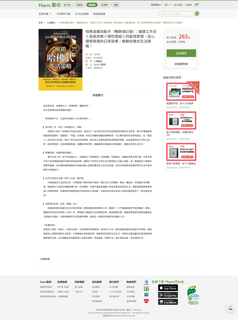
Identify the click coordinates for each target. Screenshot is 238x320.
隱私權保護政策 (47, 291)
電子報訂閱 (114, 296)
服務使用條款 (46, 286)
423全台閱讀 (82, 14)
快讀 (116, 4)
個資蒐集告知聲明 (48, 296)
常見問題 (96, 296)
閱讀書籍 (155, 4)
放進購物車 (181, 64)
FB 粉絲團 (113, 286)
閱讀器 (92, 4)
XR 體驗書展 (62, 296)
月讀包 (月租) (63, 291)
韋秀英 (97, 54)
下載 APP (79, 291)
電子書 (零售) (63, 286)
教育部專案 (131, 301)
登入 (167, 4)
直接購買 (181, 53)
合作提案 (130, 291)
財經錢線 (98, 57)
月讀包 (79, 4)
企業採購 (130, 296)
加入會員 (178, 4)
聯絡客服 (130, 286)
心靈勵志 (51, 22)
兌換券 (188, 4)
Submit (196, 13)
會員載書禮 (99, 14)
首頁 (41, 22)
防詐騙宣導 (97, 301)
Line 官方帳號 (115, 291)
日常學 (104, 4)
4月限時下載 (63, 14)
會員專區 (96, 286)
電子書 (67, 4)
